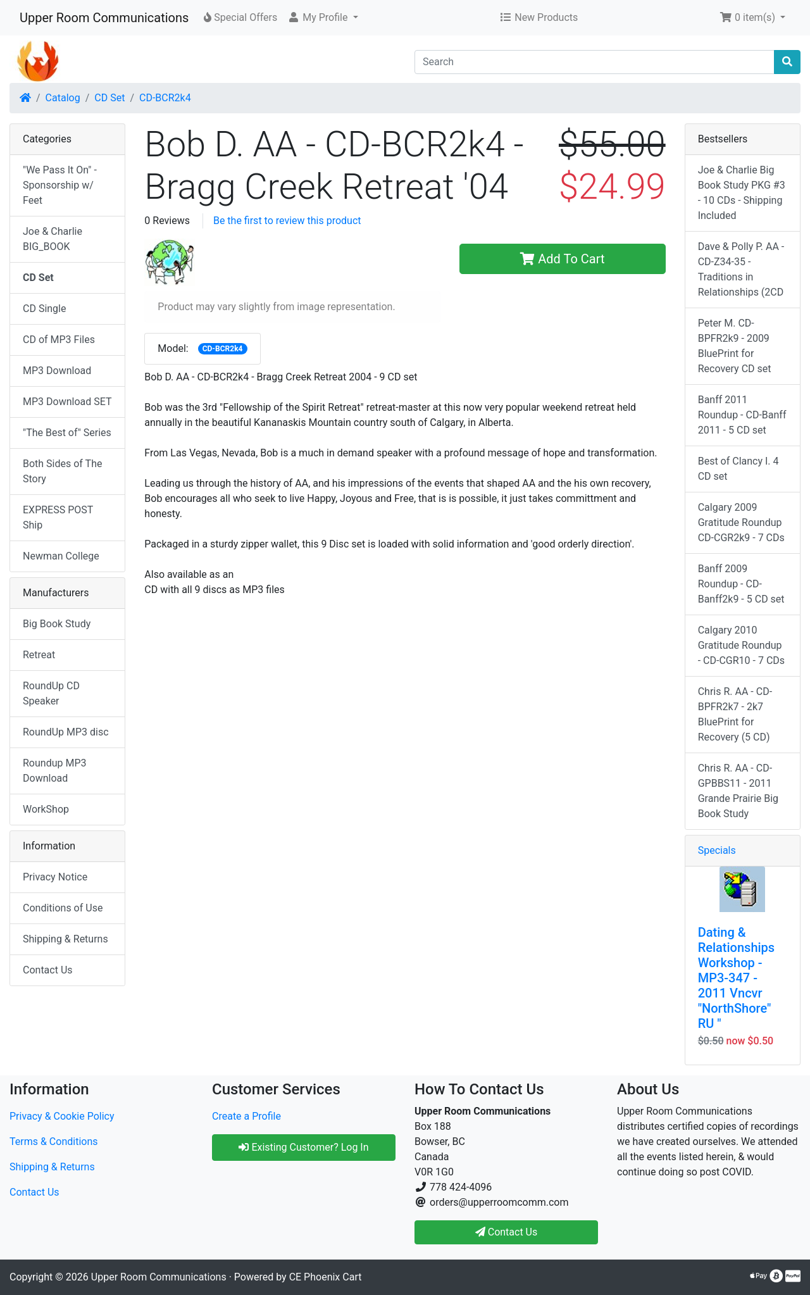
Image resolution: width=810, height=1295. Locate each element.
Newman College (61, 556)
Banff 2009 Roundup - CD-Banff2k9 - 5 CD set (741, 584)
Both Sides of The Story (62, 471)
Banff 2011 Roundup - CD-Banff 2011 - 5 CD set (742, 415)
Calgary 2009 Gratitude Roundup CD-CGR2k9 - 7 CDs (741, 522)
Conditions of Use (63, 908)
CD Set (109, 98)
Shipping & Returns (65, 939)
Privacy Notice (55, 877)
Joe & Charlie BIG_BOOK (52, 239)
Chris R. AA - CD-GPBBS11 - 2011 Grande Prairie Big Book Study (738, 791)
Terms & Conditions (53, 1141)
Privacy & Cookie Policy (62, 1116)
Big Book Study (56, 624)
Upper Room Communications (104, 17)
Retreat (39, 655)
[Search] (594, 62)
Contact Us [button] (506, 1232)
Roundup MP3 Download (55, 770)
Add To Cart (562, 258)
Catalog (63, 98)
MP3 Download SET (67, 402)
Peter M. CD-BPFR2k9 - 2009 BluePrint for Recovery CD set (734, 346)
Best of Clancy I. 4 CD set (738, 468)
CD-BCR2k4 (165, 98)
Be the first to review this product (287, 221)
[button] (322, 17)
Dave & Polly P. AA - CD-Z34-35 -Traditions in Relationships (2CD (741, 269)
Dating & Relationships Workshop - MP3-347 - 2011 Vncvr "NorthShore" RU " (736, 978)
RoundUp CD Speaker (51, 693)
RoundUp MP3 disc (66, 732)
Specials (717, 850)
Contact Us (48, 970)
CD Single (44, 309)
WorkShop (46, 809)
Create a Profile (246, 1116)
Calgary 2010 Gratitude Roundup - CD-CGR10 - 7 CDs (741, 645)
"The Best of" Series (67, 433)
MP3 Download (57, 371)
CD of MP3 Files (59, 340)
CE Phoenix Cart (325, 1277)
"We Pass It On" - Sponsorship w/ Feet (60, 185)
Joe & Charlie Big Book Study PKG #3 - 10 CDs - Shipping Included (741, 193)
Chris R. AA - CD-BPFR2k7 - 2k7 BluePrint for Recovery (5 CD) (735, 714)
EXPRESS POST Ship (58, 517)
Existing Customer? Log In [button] (303, 1147)
